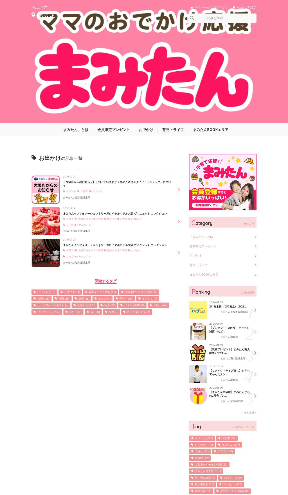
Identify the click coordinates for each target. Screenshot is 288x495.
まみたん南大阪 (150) (210, 378)
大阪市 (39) (233, 343)
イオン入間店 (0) (71, 226)
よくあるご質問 (247, 478)
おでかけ (146, 32)
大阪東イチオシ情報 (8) (211, 406)
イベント (72, 98)
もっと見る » (248, 317)
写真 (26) (44, 226)
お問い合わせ (223, 478)
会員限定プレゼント (113, 32)
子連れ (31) (203, 357)
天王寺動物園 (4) (207, 385)
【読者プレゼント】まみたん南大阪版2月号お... (228, 256)
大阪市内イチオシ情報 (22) (57, 212)
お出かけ (100, 98)
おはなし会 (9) (238, 385)
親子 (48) (136, 212)
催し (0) (43, 233)
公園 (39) (114, 212)
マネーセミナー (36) (209, 420)
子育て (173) (77, 205)
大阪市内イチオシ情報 (92, 129)
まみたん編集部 (229, 242)
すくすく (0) (71, 219)
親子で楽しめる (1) (91, 233)
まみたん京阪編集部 (232, 307)
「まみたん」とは (74, 32)
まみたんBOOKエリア (211, 32)
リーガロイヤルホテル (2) (108, 219)
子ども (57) (46, 219)
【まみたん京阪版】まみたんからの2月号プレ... (228, 299)
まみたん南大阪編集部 (234, 264)
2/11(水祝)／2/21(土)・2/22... (226, 212)
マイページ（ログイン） (211, 7)
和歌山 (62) (100, 226)
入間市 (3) (92, 212)
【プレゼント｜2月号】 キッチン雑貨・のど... (229, 235)
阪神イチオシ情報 (122, 129)
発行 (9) (243, 406)
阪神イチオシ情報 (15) (110, 205)
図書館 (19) (203, 364)
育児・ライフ (173, 32)
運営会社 (162, 478)
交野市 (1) (161, 226)
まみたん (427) (145, 219)
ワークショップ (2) (131, 226)
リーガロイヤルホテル (80, 135)
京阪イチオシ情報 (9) (210, 427)
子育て (86, 98)
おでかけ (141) (205, 350)
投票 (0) (63, 233)
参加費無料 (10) (206, 392)
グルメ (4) (159, 212)
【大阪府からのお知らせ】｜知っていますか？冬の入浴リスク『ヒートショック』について (117, 88)
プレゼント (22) (238, 392)
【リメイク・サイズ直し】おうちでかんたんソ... (228, 277)
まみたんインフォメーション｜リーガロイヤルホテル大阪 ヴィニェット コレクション (115, 120)
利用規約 (202, 478)
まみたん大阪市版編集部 (78, 104)
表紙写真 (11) (204, 399)
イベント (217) (48, 205)
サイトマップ (182, 478)
